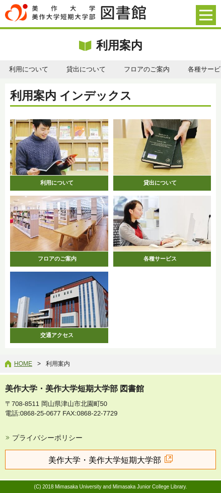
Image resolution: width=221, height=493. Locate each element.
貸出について (86, 69)
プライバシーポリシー (47, 438)
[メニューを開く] (206, 15)
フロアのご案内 (147, 69)
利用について (28, 69)
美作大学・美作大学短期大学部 (104, 460)
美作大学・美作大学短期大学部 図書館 (74, 389)
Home (23, 363)
